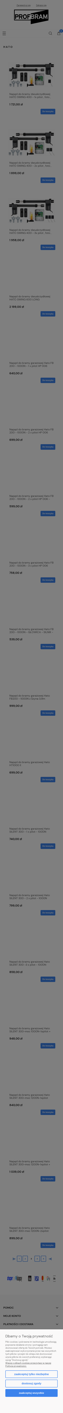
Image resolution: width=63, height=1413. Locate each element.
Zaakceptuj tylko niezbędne (31, 1374)
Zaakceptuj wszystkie (31, 1392)
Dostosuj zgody (31, 1383)
